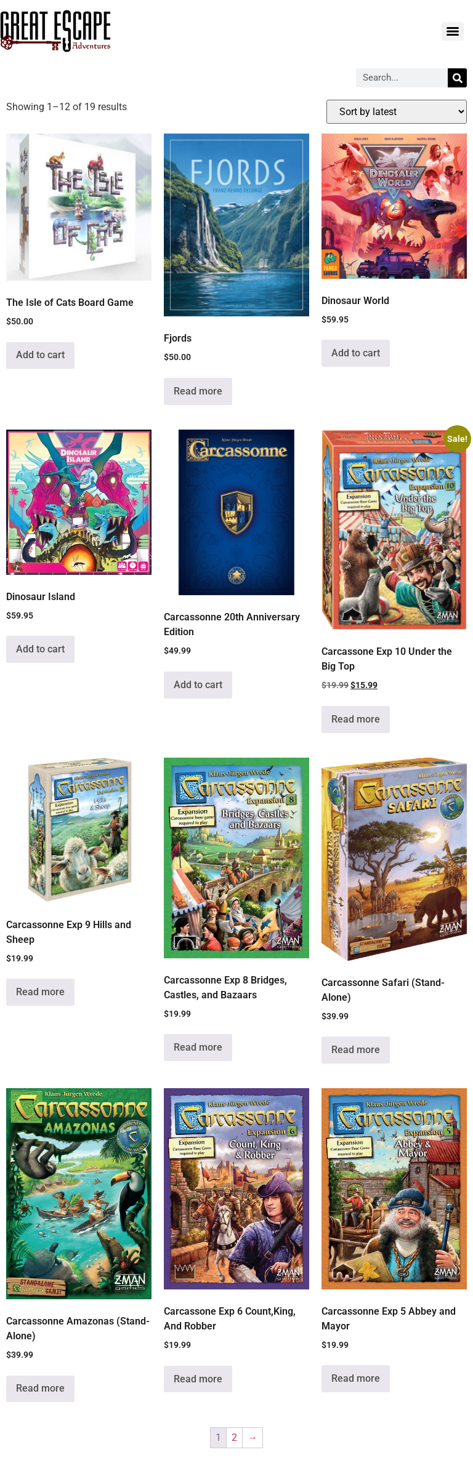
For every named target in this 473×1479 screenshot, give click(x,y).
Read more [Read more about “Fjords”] (198, 391)
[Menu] (453, 31)
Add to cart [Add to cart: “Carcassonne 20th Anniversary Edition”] (198, 685)
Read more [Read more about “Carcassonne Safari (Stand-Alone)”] (355, 1050)
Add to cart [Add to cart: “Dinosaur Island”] (40, 649)
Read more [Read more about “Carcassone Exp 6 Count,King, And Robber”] (198, 1379)
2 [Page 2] (234, 1437)
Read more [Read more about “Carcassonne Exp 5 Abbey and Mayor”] (355, 1378)
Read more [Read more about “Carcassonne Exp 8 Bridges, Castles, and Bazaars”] (198, 1047)
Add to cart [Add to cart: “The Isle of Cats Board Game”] (40, 355)
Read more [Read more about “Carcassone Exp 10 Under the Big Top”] (355, 719)
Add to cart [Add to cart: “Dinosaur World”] (355, 353)
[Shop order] (396, 112)
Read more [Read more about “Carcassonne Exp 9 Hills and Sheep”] (40, 992)
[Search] (457, 77)
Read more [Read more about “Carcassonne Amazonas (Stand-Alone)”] (40, 1388)
